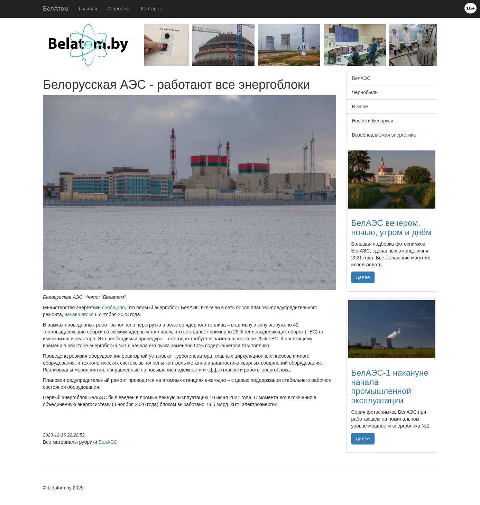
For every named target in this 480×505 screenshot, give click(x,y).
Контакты (151, 8)
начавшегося (79, 314)
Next (442, 46)
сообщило (113, 307)
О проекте (119, 8)
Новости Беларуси (373, 120)
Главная (88, 8)
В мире (360, 106)
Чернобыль (365, 92)
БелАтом (55, 8)
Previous (139, 46)
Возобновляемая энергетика (384, 135)
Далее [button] (363, 277)
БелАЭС (108, 442)
